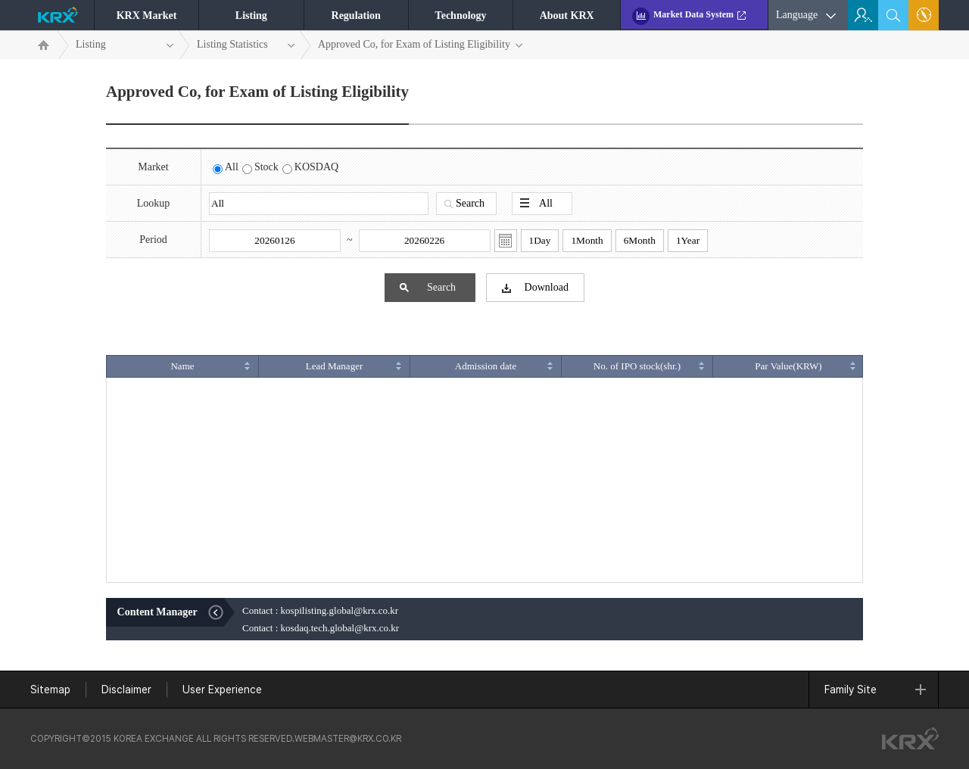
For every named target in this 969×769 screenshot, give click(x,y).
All (231, 167)
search (894, 15)
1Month (587, 240)
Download (535, 288)
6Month (640, 240)
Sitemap (924, 15)
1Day (540, 240)
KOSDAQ (316, 167)
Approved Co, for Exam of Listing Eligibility (420, 45)
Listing (251, 15)
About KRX (567, 15)
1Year (687, 240)
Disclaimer (126, 689)
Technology (461, 15)
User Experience (222, 689)
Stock (266, 167)
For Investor (863, 15)
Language (797, 14)
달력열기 (505, 240)
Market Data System (693, 14)
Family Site (875, 689)
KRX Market (147, 15)
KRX (62, 18)
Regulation (356, 15)
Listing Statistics (246, 45)
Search (464, 204)
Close (221, 612)
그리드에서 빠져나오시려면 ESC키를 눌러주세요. (484, 582)
